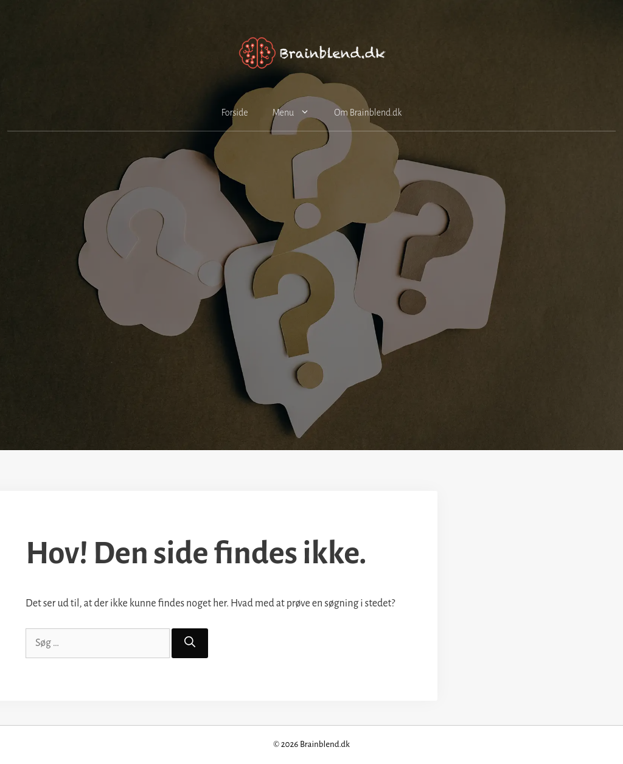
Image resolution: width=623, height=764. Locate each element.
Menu (297, 112)
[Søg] (190, 643)
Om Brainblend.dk (368, 112)
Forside (234, 112)
